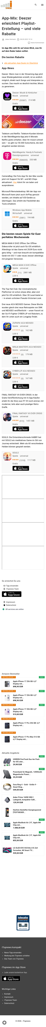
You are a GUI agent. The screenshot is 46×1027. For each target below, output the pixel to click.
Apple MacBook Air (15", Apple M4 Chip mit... (27, 824)
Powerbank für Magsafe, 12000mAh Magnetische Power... (27, 773)
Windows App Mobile (22, 210)
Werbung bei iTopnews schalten (17, 956)
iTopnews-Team (12, 589)
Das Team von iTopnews (14, 959)
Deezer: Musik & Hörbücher (25, 93)
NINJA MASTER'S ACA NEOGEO (27, 347)
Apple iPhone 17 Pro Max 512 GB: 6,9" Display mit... (26, 738)
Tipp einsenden (12, 586)
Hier (15, 182)
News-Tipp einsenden (12, 953)
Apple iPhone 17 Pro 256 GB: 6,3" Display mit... (26, 724)
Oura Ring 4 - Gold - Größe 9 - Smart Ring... (25, 786)
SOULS (16, 453)
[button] (4, 1022)
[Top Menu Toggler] (42, 5)
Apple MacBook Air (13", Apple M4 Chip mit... (27, 836)
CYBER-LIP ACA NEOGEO (24, 371)
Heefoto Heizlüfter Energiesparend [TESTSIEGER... (27, 811)
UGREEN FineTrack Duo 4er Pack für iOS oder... (26, 760)
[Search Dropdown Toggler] (36, 5)
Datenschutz (11, 605)
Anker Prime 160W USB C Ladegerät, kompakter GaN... (24, 798)
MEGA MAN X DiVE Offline (24, 265)
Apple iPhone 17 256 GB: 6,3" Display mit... (25, 682)
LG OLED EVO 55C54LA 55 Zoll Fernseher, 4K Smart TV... (25, 849)
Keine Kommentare (37, 43)
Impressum (10, 602)
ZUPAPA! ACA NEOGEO (23, 323)
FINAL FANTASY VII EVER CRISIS (27, 413)
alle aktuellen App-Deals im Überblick (21, 63)
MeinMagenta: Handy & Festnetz (27, 152)
